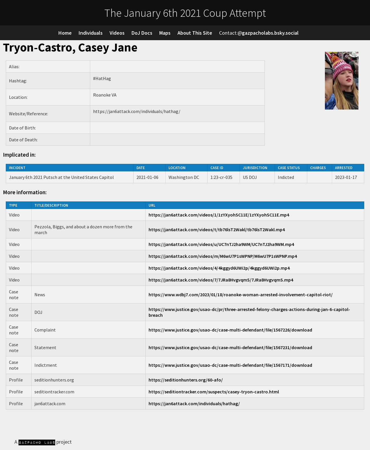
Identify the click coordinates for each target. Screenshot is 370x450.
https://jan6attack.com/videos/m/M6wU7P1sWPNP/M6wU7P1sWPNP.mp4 (223, 256)
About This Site (194, 32)
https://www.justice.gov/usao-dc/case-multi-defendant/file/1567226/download (230, 330)
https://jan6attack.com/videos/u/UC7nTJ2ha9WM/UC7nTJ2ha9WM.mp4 (221, 244)
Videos (117, 32)
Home (65, 32)
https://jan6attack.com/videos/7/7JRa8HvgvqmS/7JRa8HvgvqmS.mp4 (221, 280)
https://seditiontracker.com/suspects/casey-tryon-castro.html (214, 392)
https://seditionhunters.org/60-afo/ (186, 380)
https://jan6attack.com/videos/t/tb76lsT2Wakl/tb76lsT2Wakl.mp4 (217, 229)
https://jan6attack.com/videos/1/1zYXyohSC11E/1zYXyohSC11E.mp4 (219, 215)
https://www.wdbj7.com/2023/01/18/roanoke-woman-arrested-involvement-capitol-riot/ (241, 294)
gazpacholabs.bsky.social (270, 32)
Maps (165, 32)
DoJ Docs (142, 32)
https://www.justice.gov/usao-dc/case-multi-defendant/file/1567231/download (230, 347)
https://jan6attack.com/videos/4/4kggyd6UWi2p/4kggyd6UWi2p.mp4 (219, 268)
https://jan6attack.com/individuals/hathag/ (194, 403)
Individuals (91, 32)
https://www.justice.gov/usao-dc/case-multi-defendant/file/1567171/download (230, 365)
